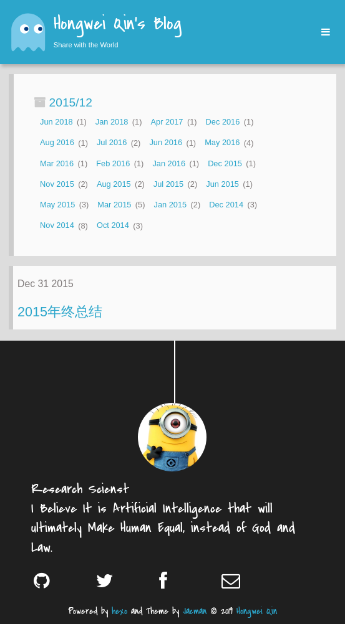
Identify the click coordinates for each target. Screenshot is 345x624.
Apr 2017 (167, 121)
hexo (119, 611)
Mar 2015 (114, 204)
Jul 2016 (112, 143)
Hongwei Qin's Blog (118, 25)
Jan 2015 (170, 204)
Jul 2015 (168, 184)
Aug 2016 (57, 143)
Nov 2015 (57, 184)
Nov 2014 (57, 225)
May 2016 (222, 143)
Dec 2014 (226, 204)
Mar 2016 (57, 163)
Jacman (195, 611)
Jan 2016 (168, 163)
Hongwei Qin (256, 611)
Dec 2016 (223, 121)
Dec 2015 (225, 163)
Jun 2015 (222, 184)
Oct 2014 (113, 225)
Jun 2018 (56, 121)
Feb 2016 (113, 163)
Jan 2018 (112, 121)
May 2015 (57, 204)
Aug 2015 (114, 184)
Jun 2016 (165, 143)
